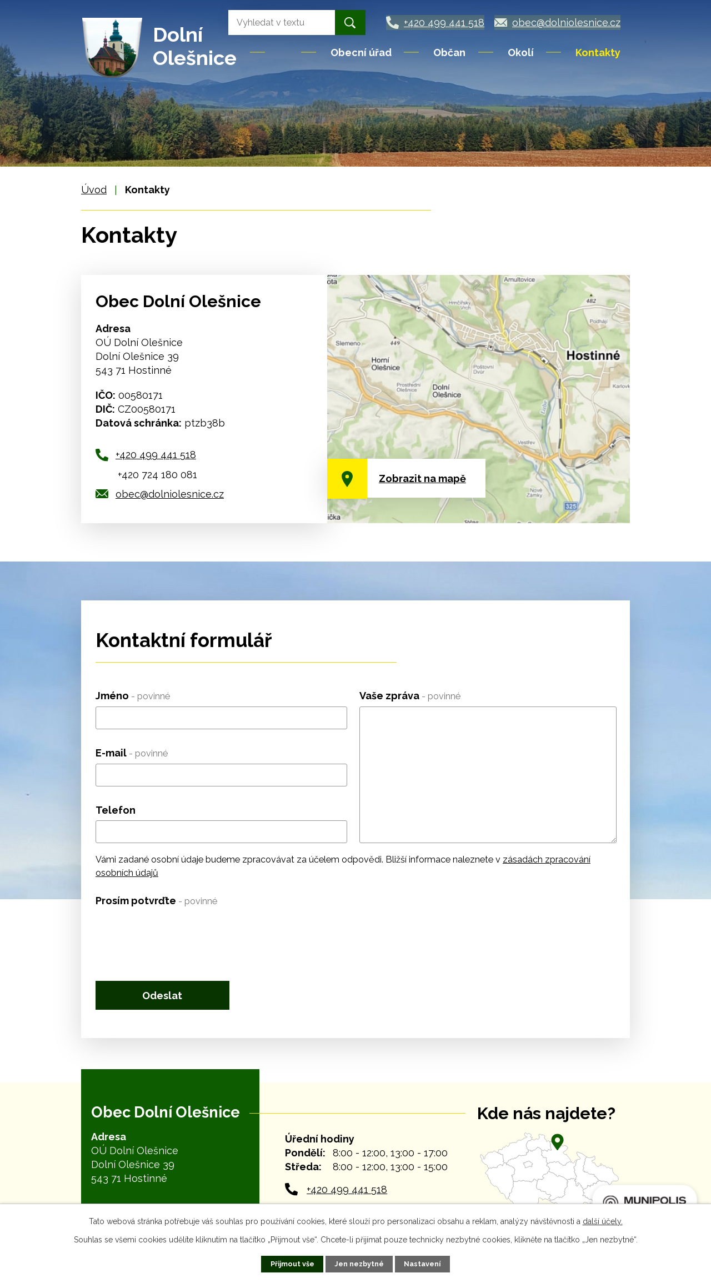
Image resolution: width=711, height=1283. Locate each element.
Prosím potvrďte (156, 900)
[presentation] (180, 933)
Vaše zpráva (409, 695)
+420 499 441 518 (156, 454)
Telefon (116, 810)
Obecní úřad (361, 52)
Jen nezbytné (359, 1264)
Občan (449, 52)
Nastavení (422, 1264)
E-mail (132, 753)
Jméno (133, 695)
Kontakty (597, 52)
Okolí (521, 52)
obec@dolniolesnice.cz (170, 494)
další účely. (603, 1221)
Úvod (284, 52)
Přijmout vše (292, 1264)
